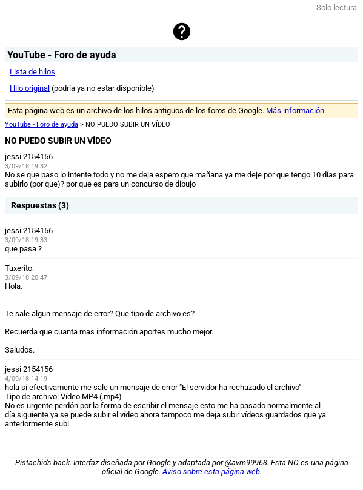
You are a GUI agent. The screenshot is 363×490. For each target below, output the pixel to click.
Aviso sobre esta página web (211, 471)
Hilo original (30, 88)
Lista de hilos (32, 71)
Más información (295, 110)
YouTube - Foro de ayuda (41, 124)
